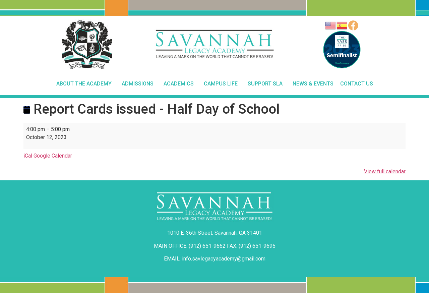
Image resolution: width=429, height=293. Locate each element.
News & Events (313, 83)
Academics (180, 83)
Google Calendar (53, 156)
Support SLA (267, 83)
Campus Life (222, 83)
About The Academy (85, 83)
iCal (27, 156)
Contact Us (356, 83)
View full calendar (385, 171)
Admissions (139, 83)
